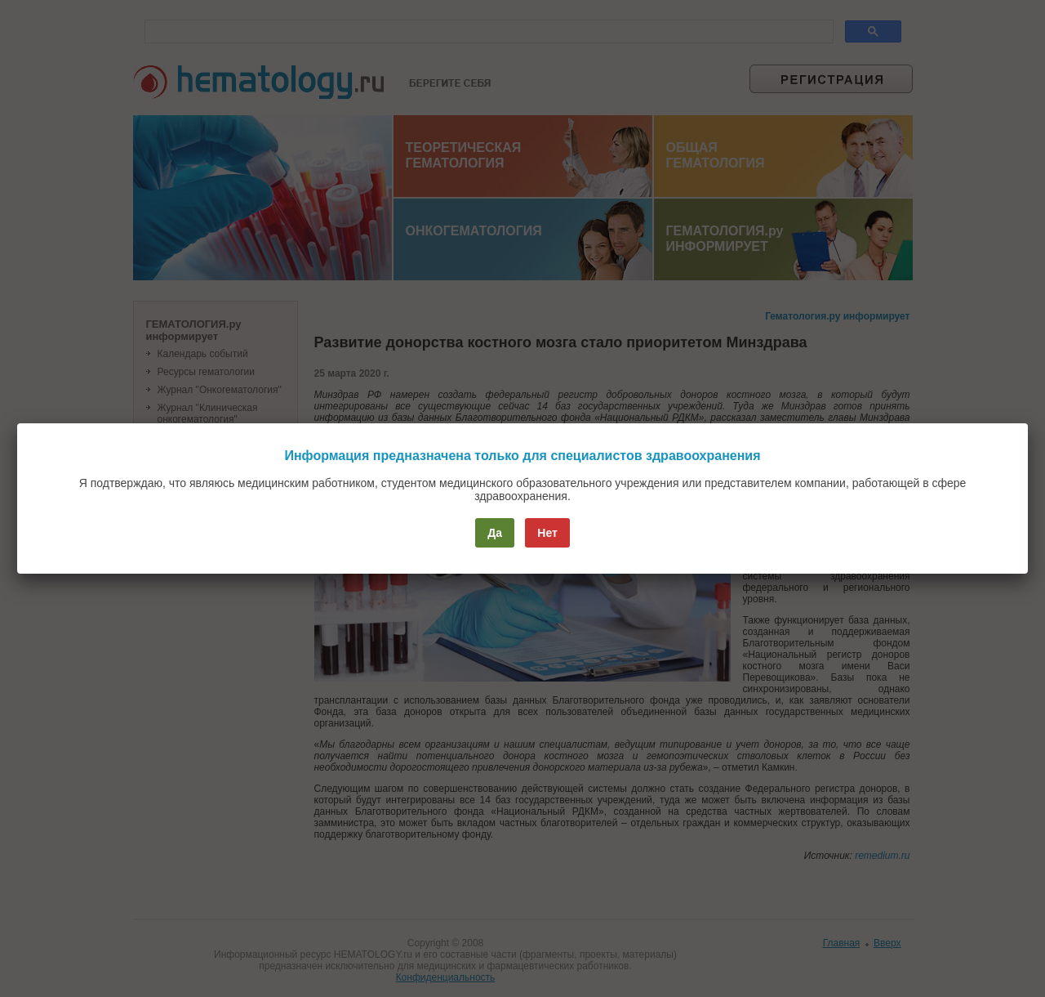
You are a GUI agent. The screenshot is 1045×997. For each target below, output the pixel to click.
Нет (547, 532)
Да (494, 532)
